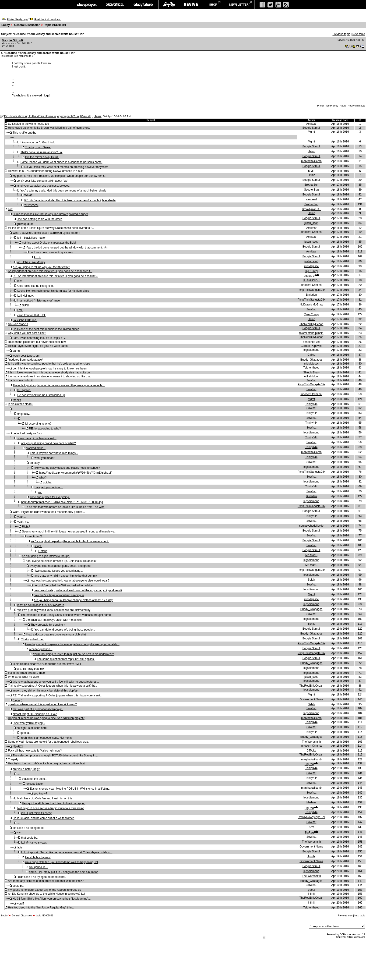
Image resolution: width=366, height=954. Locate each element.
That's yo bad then (32, 639)
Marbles (311, 802)
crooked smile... (36, 448)
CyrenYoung (311, 314)
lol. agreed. (24, 390)
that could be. (29, 837)
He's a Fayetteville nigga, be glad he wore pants (37, 346)
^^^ (19, 832)
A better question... (40, 649)
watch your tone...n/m (26, 355)
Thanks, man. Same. (38, 147)
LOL (20, 310)
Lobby (5, 25)
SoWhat (311, 309)
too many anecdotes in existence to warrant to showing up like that (49, 376)
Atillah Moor (311, 376)
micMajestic (311, 266)
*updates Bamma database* (25, 359)
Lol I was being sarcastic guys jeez (51, 252)
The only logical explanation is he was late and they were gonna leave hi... (59, 385)
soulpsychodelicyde (311, 525)
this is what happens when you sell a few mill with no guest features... (56, 681)
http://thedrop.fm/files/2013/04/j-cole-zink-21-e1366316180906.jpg (62, 502)
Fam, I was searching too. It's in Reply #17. (39, 338)
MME (311, 171)
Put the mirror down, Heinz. (42, 157)
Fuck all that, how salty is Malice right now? (35, 750)
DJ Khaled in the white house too (28, 123)
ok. (40, 492)
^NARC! (18, 746)
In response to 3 (24, 56)
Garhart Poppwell (311, 346)
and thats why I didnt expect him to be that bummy (66, 575)
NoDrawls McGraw (311, 304)
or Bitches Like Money (31, 262)
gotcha (47, 482)
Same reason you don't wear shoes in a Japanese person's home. (61, 162)
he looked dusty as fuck (27, 433)
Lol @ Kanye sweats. (34, 842)
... (18, 774)
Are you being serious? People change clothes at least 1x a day (73, 600)
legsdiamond (311, 349)
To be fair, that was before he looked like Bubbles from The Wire (65, 507)
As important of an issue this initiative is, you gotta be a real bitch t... (50, 271)
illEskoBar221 (311, 280)
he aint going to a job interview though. (46, 556)
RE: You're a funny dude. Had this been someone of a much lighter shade (70, 200)
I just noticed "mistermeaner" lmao (38, 300)
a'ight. (38, 546)
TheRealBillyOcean (311, 324)
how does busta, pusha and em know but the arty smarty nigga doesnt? (78, 590)
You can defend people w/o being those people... (65, 629)
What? (28, 195)
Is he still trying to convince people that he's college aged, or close (49, 363)
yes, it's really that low (30, 668)
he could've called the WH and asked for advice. (63, 585)
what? (43, 477)
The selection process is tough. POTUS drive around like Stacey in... (55, 755)
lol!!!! (20, 281)
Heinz (97, 116)
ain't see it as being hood (28, 828)
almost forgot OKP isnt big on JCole (35, 714)
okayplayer (86, 4)
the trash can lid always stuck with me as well (54, 619)
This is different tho (24, 132)
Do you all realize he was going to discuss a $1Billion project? (46, 718)
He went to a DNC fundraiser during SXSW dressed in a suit (45, 171)
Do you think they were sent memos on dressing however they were (66, 167)
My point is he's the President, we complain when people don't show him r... (59, 175)
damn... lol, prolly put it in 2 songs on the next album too (63, 872)
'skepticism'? (34, 536)
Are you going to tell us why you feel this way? (41, 267)
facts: (20, 847)
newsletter (239, 4)
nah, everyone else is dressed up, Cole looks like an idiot (61, 561)
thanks (17, 400)
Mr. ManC (311, 555)
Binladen (311, 294)
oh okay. (35, 463)
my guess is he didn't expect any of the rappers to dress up (44, 889)
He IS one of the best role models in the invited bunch (46, 329)
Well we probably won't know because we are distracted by (53, 610)
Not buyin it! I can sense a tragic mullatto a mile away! (50, 808)
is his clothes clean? (20, 404)
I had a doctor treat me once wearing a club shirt (56, 634)
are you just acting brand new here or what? (48, 443)
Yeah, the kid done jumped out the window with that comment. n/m (67, 247)
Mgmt (311, 131)
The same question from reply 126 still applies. (66, 659)
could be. (18, 885)
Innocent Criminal (311, 232)
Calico (311, 354)
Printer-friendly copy (17, 19)
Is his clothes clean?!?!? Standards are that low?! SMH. (47, 664)
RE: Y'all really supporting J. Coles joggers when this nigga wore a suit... (57, 695)
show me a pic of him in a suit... (36, 438)
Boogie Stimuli (12, 40)
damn (16, 350)
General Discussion (27, 25)
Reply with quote (356, 105)
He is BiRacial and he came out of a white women (43, 818)
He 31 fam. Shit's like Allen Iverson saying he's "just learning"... (52, 898)
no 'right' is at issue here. (32, 728)
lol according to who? (38, 423)
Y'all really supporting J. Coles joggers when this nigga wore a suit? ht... (52, 685)
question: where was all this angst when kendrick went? (42, 704)
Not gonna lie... (38, 867)
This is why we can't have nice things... (54, 453)
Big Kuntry (311, 271)
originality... (24, 413)
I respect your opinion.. (49, 487)
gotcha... (26, 732)
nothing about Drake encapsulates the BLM (49, 242)
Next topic (358, 34)
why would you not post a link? (27, 333)
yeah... (21, 516)
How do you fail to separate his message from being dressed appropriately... (72, 644)
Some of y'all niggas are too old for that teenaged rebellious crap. (48, 741)
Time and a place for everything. (50, 497)
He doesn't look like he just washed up (41, 395)
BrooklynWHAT (311, 209)
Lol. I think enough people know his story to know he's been (50, 368)
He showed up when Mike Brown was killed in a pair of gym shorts (49, 127)
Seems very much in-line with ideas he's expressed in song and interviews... (69, 531)
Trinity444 (311, 404)
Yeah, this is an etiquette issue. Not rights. (47, 737)
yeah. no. (23, 521)
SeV (311, 827)
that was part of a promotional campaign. (38, 709)
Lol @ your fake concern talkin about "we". (43, 180)
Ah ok (37, 257)
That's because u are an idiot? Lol (42, 152)
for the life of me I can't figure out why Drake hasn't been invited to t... (51, 228)
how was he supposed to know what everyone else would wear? (69, 580)
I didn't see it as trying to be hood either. (41, 877)
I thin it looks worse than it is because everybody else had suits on (49, 372)
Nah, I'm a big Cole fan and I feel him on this (44, 798)
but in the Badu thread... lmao (26, 672)
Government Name (311, 699)
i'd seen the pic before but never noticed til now (37, 342)
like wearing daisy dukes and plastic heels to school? (67, 467)
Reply (343, 105)
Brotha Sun (311, 184)
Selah (311, 579)
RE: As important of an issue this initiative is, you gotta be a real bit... (55, 276)
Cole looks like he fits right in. (35, 285)
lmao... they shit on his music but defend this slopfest (45, 690)
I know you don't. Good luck (38, 142)
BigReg (309, 764)
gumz (311, 889)
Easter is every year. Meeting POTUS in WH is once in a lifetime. (70, 788)
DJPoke (311, 750)
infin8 (311, 893)
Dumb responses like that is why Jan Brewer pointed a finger (50, 214)
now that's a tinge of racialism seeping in (59, 595)
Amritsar (311, 123)
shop (213, 4)
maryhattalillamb (311, 161)
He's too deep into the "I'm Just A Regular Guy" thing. (41, 907)
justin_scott (311, 223)
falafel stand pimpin (311, 333)
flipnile (311, 623)
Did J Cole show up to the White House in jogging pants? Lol (41, 116)
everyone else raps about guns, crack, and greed (60, 565)
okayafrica (115, 4)
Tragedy (13, 759)
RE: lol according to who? (45, 428)
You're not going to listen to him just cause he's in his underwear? (73, 654)
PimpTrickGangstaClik (311, 289)
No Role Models (18, 324)
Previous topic (341, 34)
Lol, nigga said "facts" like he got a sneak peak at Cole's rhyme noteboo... (66, 852)
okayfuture (143, 4)
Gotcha (42, 551)
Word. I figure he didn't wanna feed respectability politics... (49, 512)
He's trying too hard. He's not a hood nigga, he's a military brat (46, 763)
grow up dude (25, 224)
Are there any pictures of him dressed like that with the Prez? (46, 881)
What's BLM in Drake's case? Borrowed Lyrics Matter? (46, 232)
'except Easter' (35, 783)
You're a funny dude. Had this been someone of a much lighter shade (63, 190)
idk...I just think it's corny (36, 813)
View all (86, 116)
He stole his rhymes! (38, 857)
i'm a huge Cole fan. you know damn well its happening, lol (61, 862)
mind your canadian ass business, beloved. (43, 185)
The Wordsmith (311, 741)
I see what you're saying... (29, 723)
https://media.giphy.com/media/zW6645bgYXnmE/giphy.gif (75, 472)
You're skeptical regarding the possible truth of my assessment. (70, 541)
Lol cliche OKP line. (25, 320)
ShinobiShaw (311, 372)
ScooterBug (311, 189)
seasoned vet (311, 342)
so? (10, 209)
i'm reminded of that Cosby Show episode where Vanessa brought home (66, 615)
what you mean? (45, 458)
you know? (40, 793)
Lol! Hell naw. (25, 295)
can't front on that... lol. (31, 315)
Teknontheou (311, 367)
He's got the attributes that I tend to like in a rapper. (53, 803)
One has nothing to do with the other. (39, 219)
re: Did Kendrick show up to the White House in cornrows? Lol (46, 893)
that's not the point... (34, 778)
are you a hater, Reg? (26, 769)
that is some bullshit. (20, 380)
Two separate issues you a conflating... (59, 570)
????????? (31, 205)
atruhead (311, 199)
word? (20, 903)
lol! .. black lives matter (31, 237)
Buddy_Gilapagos (311, 359)
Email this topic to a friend (47, 19)
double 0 (309, 275)
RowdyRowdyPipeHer (311, 817)
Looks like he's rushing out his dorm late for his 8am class (53, 290)
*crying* (17, 700)
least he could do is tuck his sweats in (40, 605)
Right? (26, 526)
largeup (169, 4)
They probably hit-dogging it (48, 624)
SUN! (25, 305)
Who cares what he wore (23, 676)
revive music (191, 4)
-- (13, 409)
